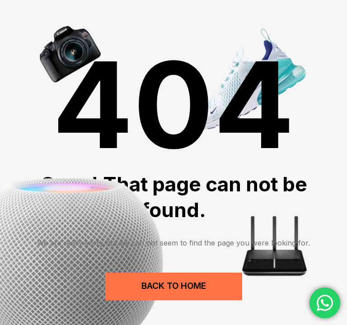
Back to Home (173, 286)
